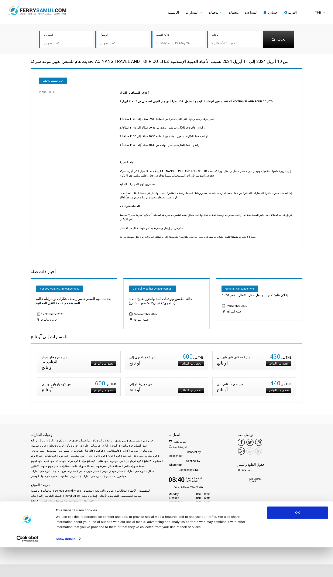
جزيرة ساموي (39, 446)
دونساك (95, 446)
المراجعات (37, 496)
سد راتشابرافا (139, 446)
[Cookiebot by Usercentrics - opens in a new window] (27, 569)
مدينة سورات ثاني (134, 466)
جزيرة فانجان (56, 446)
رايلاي (105, 446)
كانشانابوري (112, 451)
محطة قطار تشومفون (108, 466)
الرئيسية (173, 12)
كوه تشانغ (50, 456)
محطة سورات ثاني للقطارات (77, 466)
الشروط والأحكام (109, 496)
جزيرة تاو (148, 441)
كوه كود (127, 456)
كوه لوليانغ (151, 456)
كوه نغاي (103, 461)
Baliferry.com (61, 515)
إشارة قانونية (89, 496)
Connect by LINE (184, 470)
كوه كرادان (114, 456)
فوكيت (99, 451)
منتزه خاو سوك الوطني (44, 476)
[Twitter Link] (250, 442)
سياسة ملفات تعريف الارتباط (47, 501)
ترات (101, 441)
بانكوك (60, 441)
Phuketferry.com (40, 515)
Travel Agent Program (75, 530)
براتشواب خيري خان (78, 441)
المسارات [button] (192, 12)
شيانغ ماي (77, 451)
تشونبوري (134, 441)
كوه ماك (61, 461)
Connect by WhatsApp (184, 463)
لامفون (157, 461)
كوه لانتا (138, 456)
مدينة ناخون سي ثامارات (45, 471)
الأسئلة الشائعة (53, 496)
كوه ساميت (77, 456)
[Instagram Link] (258, 442)
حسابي (271, 12)
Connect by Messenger (185, 454)
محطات (233, 12)
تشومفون (120, 441)
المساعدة (251, 12)
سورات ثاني (38, 451)
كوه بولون (146, 451)
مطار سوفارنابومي (112, 471)
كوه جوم (64, 456)
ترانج (110, 441)
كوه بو (134, 451)
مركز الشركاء (38, 530)
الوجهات (47, 491)
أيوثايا (43, 441)
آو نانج (34, 441)
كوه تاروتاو (37, 456)
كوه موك (73, 461)
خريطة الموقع (74, 501)
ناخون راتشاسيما (69, 476)
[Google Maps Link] (241, 451)
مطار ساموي (68, 471)
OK (297, 542)
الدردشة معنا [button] (178, 447)
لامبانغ (147, 461)
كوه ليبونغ (36, 461)
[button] (304, 12)
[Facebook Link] (241, 442)
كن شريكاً (53, 530)
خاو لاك (84, 446)
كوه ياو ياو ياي (133, 461)
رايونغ (114, 446)
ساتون (124, 446)
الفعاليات (122, 491)
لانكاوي (35, 466)
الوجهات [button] (213, 12)
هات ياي (110, 476)
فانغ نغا (89, 451)
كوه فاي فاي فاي (95, 456)
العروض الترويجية (104, 491)
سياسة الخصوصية (131, 496)
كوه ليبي (49, 461)
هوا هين (121, 476)
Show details (65, 568)
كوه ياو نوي (116, 461)
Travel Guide (72, 496)
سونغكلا (51, 451)
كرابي (125, 451)
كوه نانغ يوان (88, 461)
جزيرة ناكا (72, 446)
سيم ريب (63, 451)
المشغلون (145, 491)
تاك (94, 441)
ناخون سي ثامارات (92, 476)
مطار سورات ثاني (89, 471)
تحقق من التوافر (102, 364)
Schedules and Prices (68, 491)
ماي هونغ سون (49, 466)
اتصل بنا (89, 501)
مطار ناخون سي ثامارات (140, 471)
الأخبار (133, 491)
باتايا (51, 441)
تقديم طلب (177, 442)
